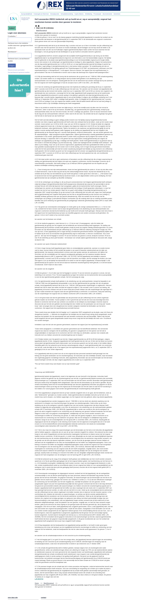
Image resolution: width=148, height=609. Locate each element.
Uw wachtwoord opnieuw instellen (19, 72)
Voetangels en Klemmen (41, 14)
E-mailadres (12, 36)
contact (43, 597)
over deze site (13, 597)
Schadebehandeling (67, 14)
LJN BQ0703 (39, 579)
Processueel (97, 14)
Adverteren (117, 14)
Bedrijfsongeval (41, 30)
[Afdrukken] (38, 26)
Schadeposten (54, 14)
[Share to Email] (36, 26)
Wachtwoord (12, 52)
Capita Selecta (78, 14)
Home (37, 583)
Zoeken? (12, 28)
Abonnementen (107, 14)
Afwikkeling (88, 14)
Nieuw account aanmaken (16, 70)
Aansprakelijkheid (26, 14)
